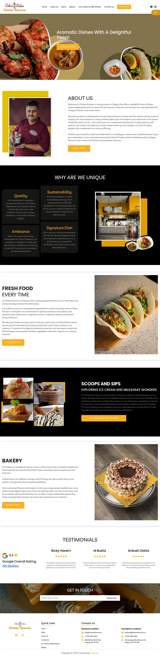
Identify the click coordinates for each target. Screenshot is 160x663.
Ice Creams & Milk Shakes (90, 7)
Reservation (124, 6)
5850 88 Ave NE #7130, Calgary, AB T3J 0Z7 (93, 641)
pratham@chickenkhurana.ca (135, 632)
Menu (63, 7)
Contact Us (109, 7)
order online (13, 342)
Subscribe (112, 598)
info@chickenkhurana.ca (93, 632)
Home (44, 7)
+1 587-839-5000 (91, 636)
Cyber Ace (94, 653)
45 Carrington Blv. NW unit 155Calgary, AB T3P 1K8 (135, 641)
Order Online (68, 46)
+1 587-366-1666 (131, 636)
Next (152, 315)
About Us (54, 7)
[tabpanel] (80, 40)
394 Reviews (10, 566)
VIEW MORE (79, 148)
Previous (100, 315)
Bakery (72, 7)
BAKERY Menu (13, 505)
